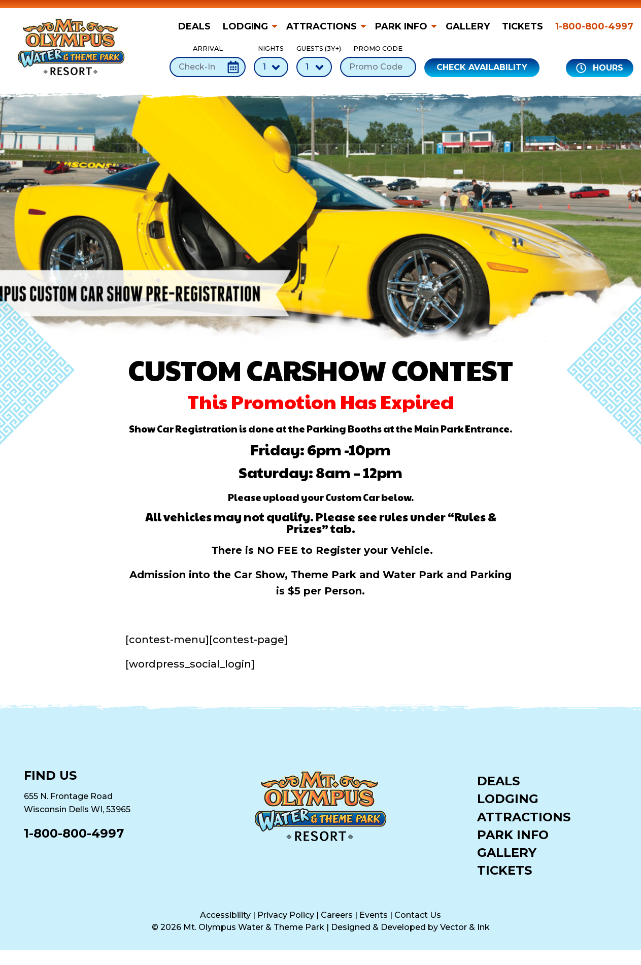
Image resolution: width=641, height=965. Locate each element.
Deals (194, 26)
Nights (271, 61)
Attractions (321, 26)
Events (373, 915)
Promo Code (378, 61)
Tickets (522, 26)
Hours (599, 68)
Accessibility (225, 915)
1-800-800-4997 (594, 26)
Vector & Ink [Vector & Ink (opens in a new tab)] (465, 927)
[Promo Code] (378, 67)
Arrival (208, 61)
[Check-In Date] (208, 67)
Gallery (468, 26)
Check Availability (481, 67)
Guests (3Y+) (314, 61)
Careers (337, 915)
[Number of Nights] (271, 67)
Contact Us (417, 915)
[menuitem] (197, 26)
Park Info (401, 26)
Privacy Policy (285, 915)
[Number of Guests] (314, 67)
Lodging (245, 26)
